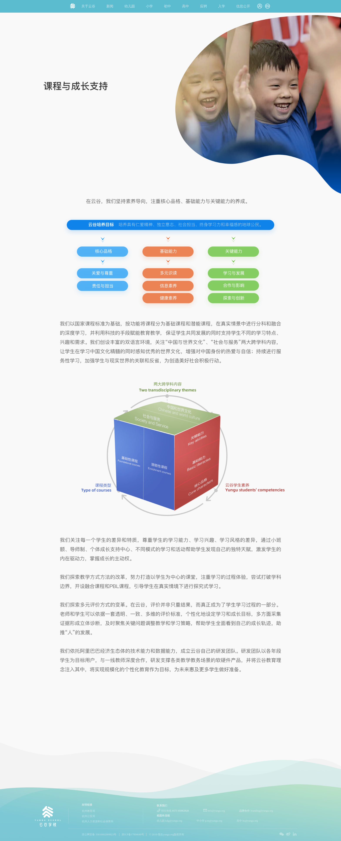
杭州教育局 (88, 810)
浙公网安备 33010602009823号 (99, 834)
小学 (149, 6)
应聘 (203, 6)
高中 (185, 6)
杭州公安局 (88, 816)
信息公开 (243, 6)
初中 (167, 6)
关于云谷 (88, 6)
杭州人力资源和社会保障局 (97, 821)
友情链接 (87, 804)
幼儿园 (129, 6)
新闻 (109, 6)
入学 (221, 6)
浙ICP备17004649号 (133, 834)
